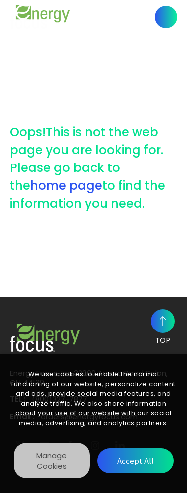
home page (66, 185)
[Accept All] (135, 460)
